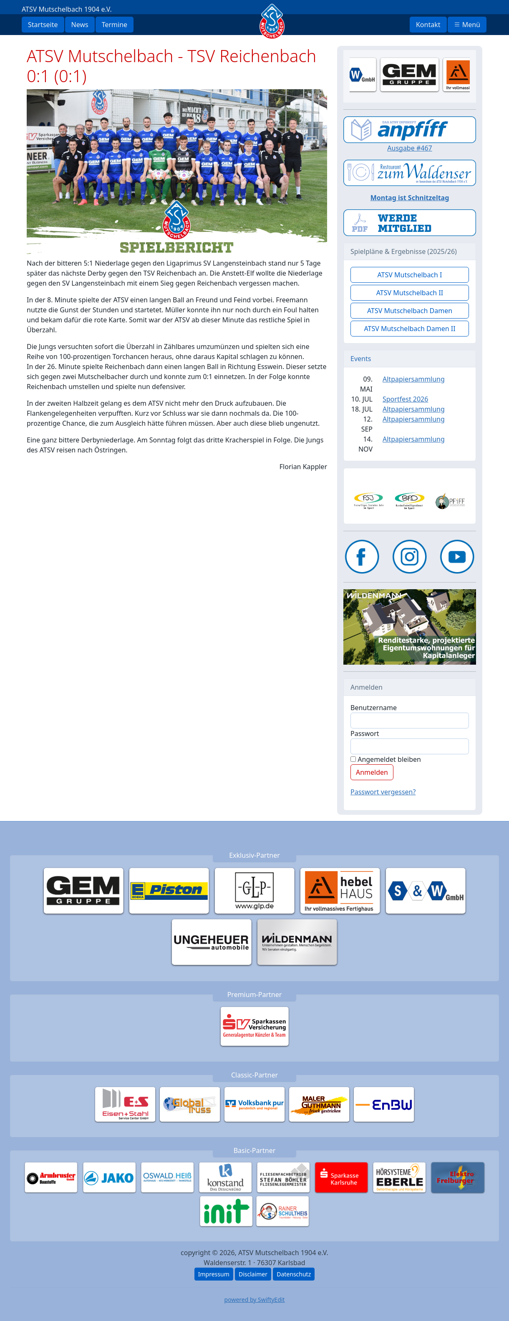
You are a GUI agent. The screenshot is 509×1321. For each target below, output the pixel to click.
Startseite (43, 24)
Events (360, 358)
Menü (467, 24)
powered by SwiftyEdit (254, 1299)
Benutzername (373, 707)
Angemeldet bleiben (385, 759)
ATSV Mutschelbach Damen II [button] (409, 328)
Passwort (364, 733)
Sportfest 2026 (405, 399)
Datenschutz (294, 1274)
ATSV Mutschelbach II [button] (409, 292)
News (79, 24)
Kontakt (428, 24)
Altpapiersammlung (414, 379)
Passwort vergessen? (383, 791)
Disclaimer (253, 1274)
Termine (114, 24)
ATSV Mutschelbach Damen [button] (409, 310)
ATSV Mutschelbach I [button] (409, 274)
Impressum (213, 1274)
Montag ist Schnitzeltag (409, 197)
